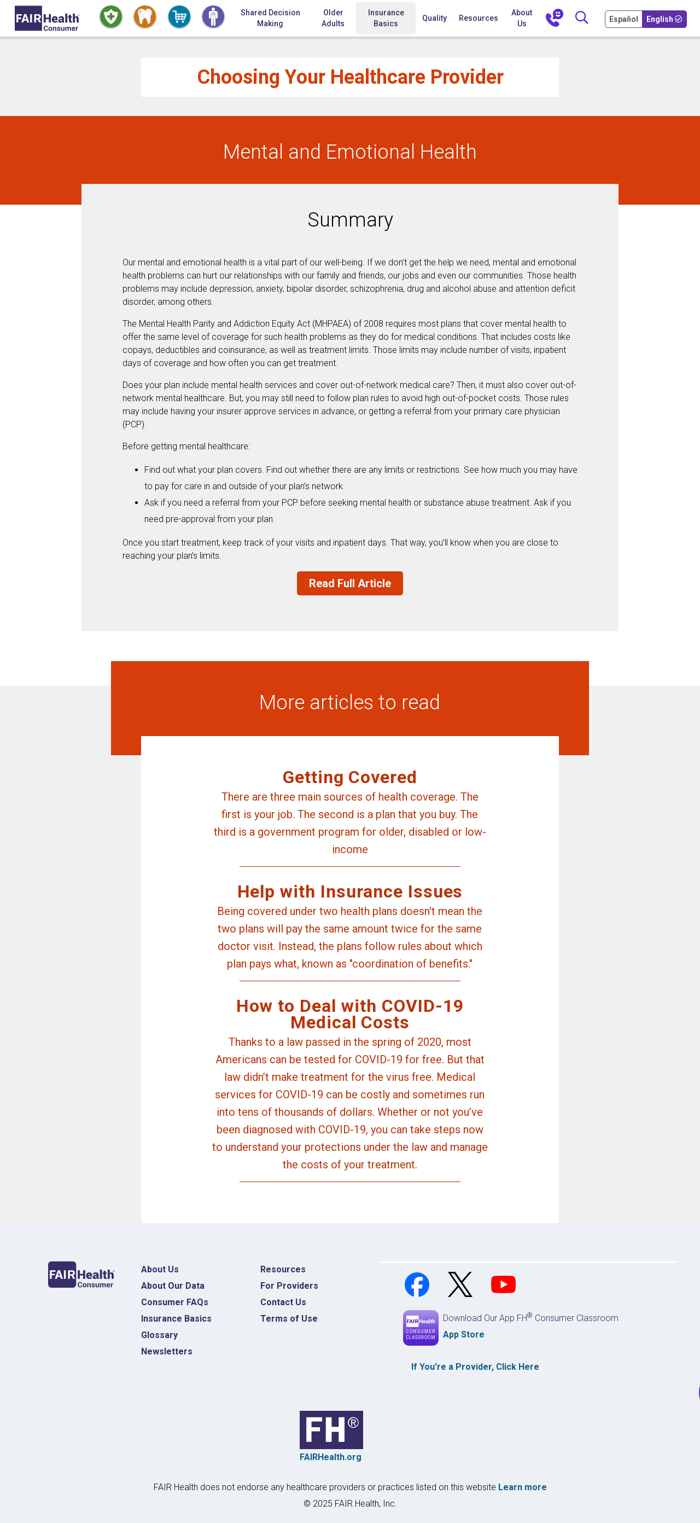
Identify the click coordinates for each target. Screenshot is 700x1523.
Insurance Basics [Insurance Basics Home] (176, 1318)
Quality (434, 18)
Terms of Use (289, 1318)
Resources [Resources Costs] (283, 1269)
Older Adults (333, 18)
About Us (521, 18)
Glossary (159, 1335)
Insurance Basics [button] (386, 18)
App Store (464, 1334)
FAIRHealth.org (330, 1457)
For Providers (289, 1286)
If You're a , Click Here (475, 1367)
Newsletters (166, 1351)
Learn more (522, 1487)
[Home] (47, 18)
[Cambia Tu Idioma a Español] (624, 18)
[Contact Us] (554, 18)
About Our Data (173, 1286)
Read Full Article (350, 583)
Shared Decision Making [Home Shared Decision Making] (270, 18)
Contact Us (283, 1302)
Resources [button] (478, 18)
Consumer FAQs (174, 1302)
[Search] (581, 18)
